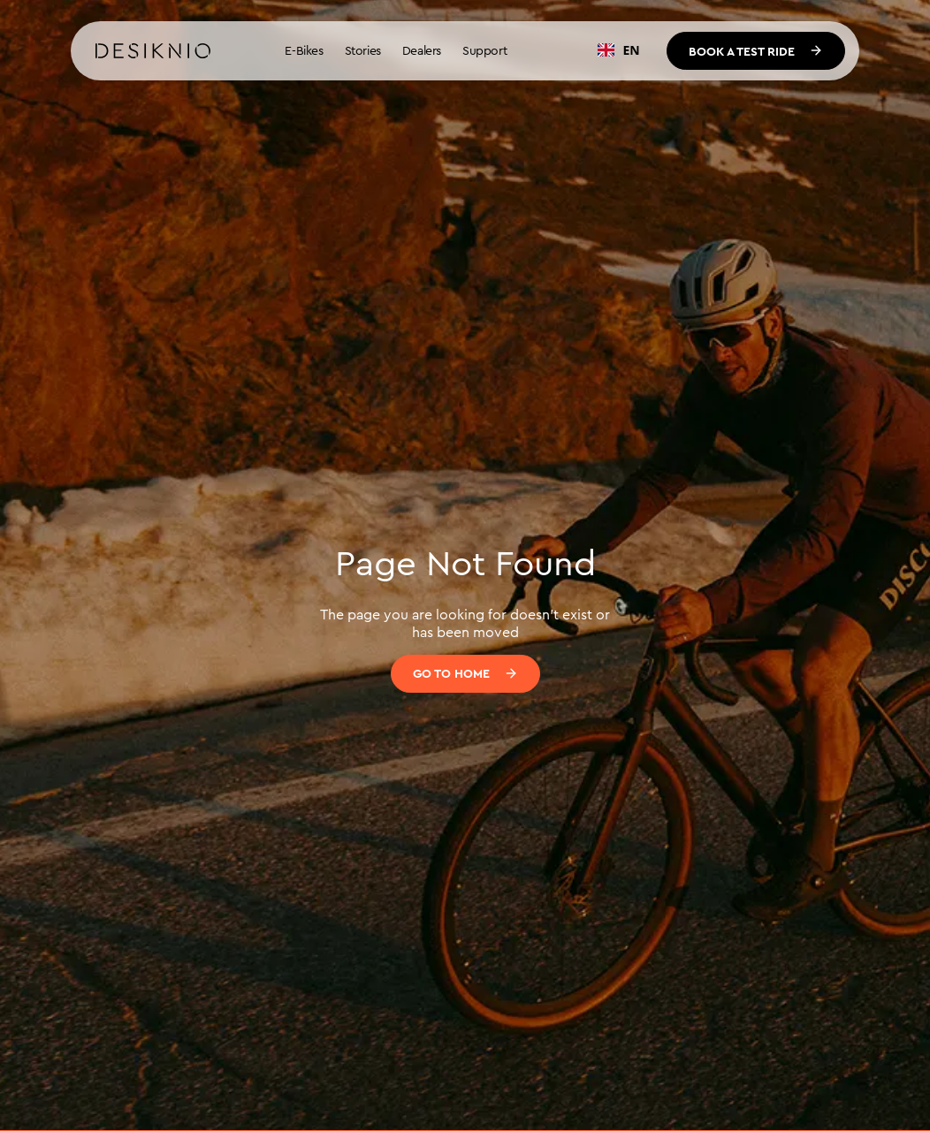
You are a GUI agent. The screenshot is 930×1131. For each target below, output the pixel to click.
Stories (363, 50)
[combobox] (618, 50)
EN (619, 50)
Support (484, 50)
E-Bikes (304, 50)
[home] (153, 51)
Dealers (421, 50)
